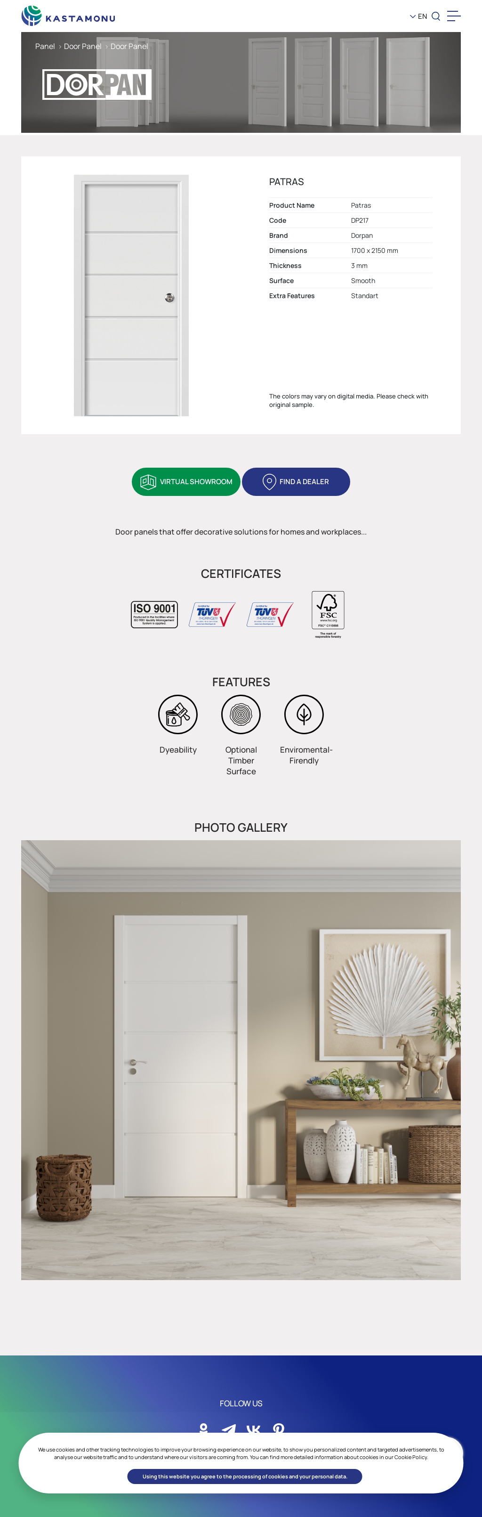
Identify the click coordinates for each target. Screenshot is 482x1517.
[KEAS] (68, 13)
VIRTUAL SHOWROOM (196, 482)
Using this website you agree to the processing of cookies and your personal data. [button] (245, 1476)
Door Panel (83, 46)
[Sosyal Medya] (204, 1427)
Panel (45, 46)
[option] (241, 1060)
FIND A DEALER (304, 482)
